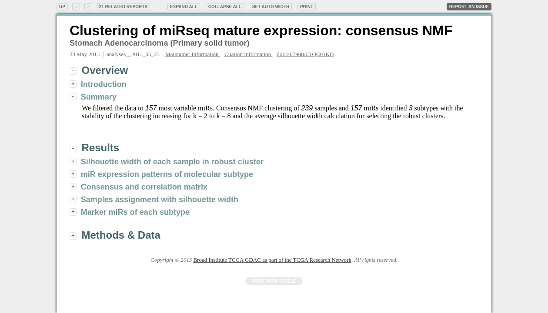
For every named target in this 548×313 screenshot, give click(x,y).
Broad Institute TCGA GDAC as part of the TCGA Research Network (272, 259)
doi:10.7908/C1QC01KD (305, 54)
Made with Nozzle (274, 281)
